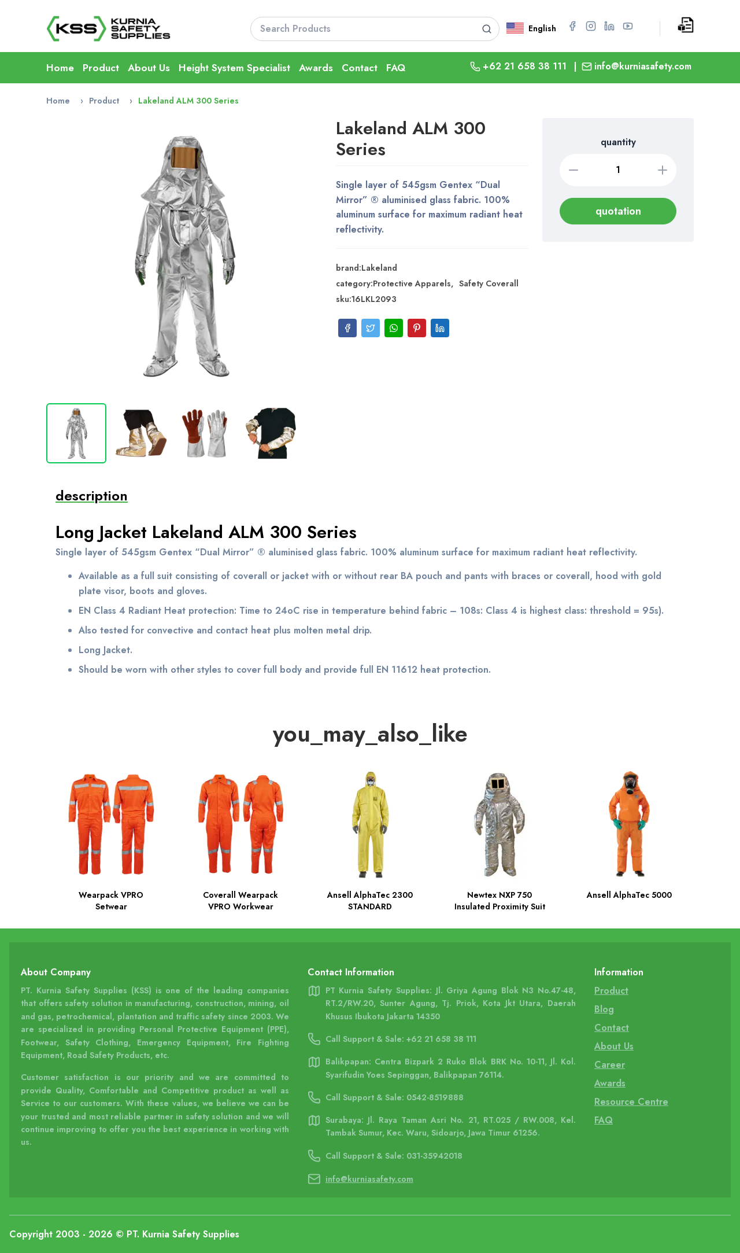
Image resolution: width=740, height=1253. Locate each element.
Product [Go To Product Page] (101, 68)
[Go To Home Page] (133, 28)
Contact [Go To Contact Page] (360, 68)
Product (104, 100)
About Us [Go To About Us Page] (614, 1046)
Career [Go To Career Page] (609, 1064)
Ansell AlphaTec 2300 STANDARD (370, 900)
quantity (618, 142)
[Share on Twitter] (370, 328)
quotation (618, 211)
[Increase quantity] (662, 170)
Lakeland (379, 268)
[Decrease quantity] (573, 170)
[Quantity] (618, 170)
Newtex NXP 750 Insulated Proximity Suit (499, 900)
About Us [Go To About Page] (149, 68)
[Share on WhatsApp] (393, 328)
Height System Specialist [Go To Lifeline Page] (234, 68)
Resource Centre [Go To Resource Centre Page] (631, 1101)
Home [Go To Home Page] (60, 68)
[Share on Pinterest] (417, 328)
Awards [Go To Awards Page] (610, 1083)
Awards (316, 68)
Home (58, 100)
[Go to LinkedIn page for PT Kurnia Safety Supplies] (609, 26)
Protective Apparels (412, 283)
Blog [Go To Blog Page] (604, 1009)
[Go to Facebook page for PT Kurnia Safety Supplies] (572, 26)
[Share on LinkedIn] (440, 328)
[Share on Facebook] (347, 328)
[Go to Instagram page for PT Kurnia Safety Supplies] (591, 26)
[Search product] (486, 29)
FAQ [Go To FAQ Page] (395, 68)
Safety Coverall (489, 283)
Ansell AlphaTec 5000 (629, 895)
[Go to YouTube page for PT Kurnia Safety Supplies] (628, 26)
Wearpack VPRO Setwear (111, 900)
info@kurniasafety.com (642, 66)
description (92, 495)
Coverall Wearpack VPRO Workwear (240, 900)
